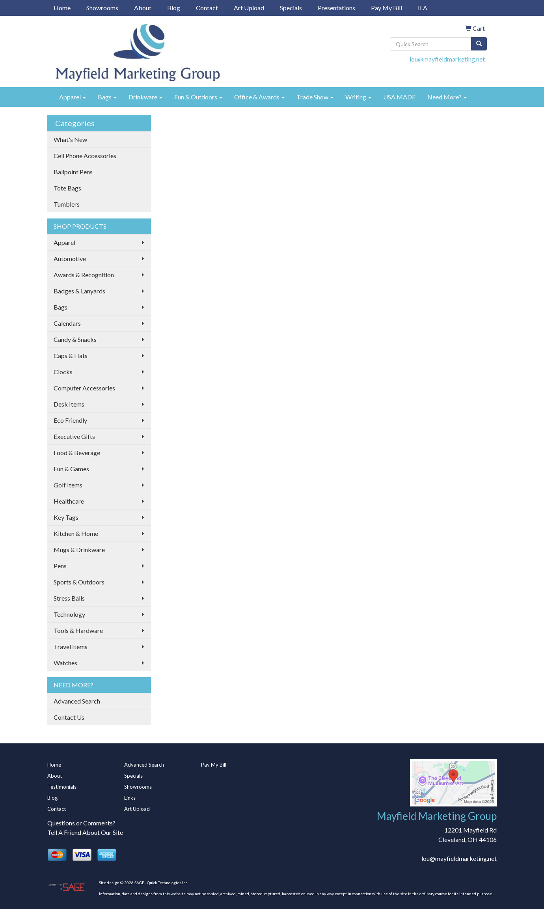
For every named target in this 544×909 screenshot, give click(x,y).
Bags (107, 97)
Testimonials (61, 787)
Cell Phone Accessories (85, 155)
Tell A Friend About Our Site (85, 832)
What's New (70, 139)
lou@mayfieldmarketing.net (447, 59)
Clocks (63, 371)
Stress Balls (69, 598)
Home (62, 7)
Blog (173, 7)
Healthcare (69, 501)
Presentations (336, 7)
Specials (291, 7)
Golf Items (68, 485)
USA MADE (399, 97)
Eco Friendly (70, 420)
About (142, 7)
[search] (479, 43)
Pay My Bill (386, 7)
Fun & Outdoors (198, 97)
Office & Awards (259, 97)
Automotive (70, 258)
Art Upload (249, 7)
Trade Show (314, 97)
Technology (69, 614)
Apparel (72, 97)
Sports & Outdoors (79, 582)
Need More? (447, 97)
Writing (358, 97)
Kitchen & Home (76, 533)
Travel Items (71, 646)
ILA (422, 7)
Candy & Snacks (75, 339)
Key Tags (66, 517)
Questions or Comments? (81, 823)
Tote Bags (67, 188)
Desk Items (69, 404)
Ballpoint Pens (73, 171)
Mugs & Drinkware (79, 549)
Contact (207, 7)
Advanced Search (77, 701)
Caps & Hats (71, 355)
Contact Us (69, 717)
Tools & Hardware (78, 630)
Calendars (67, 323)
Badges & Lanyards (79, 291)
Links (130, 798)
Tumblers (67, 204)
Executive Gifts (74, 436)
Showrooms (102, 7)
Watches (65, 662)
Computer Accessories (84, 388)
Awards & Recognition (84, 274)
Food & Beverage (77, 452)
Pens (60, 565)
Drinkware (145, 97)
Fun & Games (71, 468)
